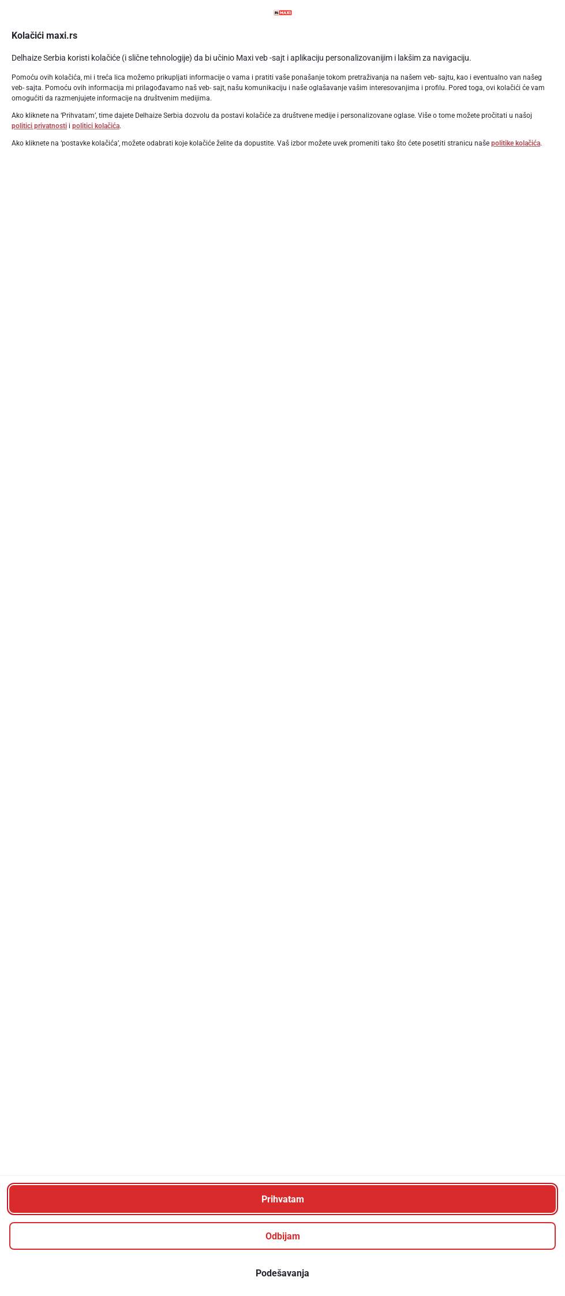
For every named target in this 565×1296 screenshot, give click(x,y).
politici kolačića (95, 126)
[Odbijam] (282, 1236)
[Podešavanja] (282, 1273)
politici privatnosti (39, 126)
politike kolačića (515, 143)
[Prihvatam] (282, 1199)
